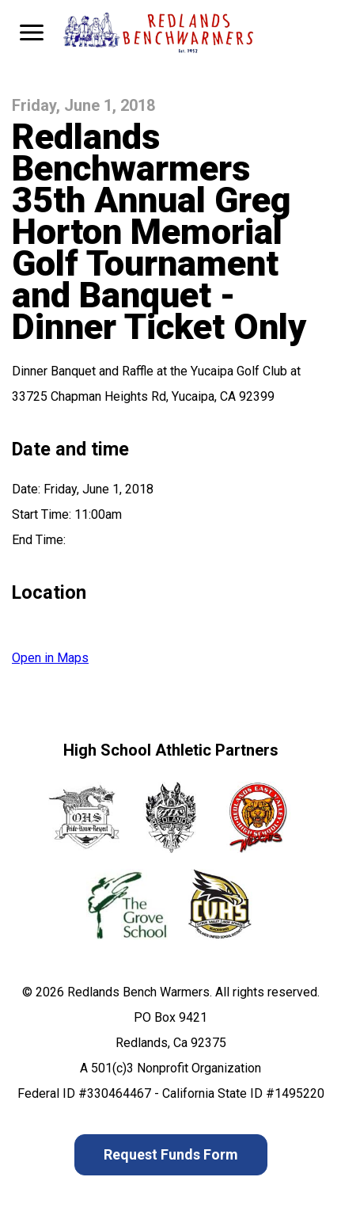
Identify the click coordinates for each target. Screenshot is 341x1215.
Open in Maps (50, 657)
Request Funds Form (171, 1154)
